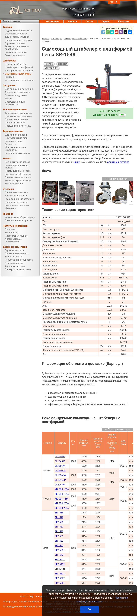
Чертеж (49, 64)
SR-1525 (59, 522)
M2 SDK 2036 (62, 503)
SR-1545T (60, 564)
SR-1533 (59, 531)
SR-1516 (59, 512)
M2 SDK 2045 (62, 508)
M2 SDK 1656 (62, 498)
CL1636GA (60, 475)
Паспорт (62, 64)
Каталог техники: (11, 21)
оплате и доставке (118, 162)
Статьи (89, 21)
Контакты (123, 21)
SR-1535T (60, 550)
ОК (89, 609)
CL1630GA (60, 470)
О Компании (52, 21)
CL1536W (60, 456)
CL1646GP (60, 480)
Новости (72, 21)
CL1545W (60, 461)
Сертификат (51, 68)
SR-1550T (60, 573)
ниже (77, 162)
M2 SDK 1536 (62, 489)
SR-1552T (60, 578)
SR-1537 (59, 541)
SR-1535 (59, 536)
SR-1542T (60, 559)
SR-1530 (59, 526)
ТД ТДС (21, 10)
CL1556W (60, 466)
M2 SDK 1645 (62, 494)
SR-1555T (60, 583)
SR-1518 (59, 517)
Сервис (105, 21)
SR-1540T (60, 555)
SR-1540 (59, 545)
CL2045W (60, 484)
